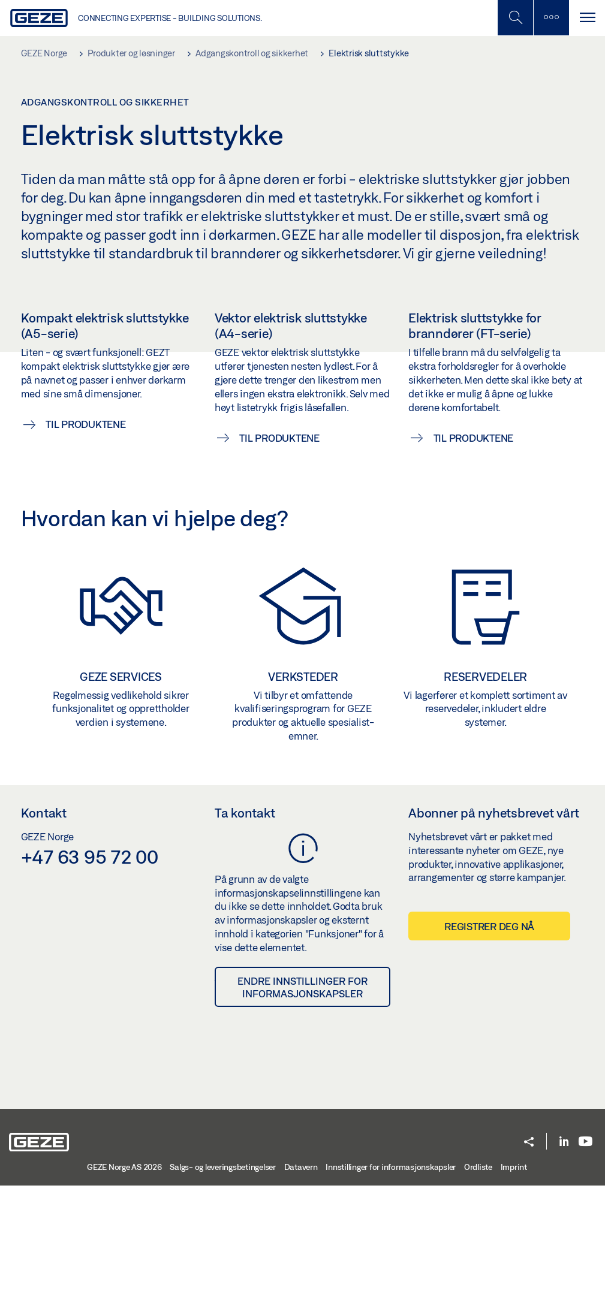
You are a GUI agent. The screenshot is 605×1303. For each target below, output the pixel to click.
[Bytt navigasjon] (587, 17)
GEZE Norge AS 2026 (124, 1284)
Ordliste (478, 1284)
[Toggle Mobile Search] (515, 17)
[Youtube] (585, 1259)
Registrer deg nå (489, 1043)
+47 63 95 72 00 (89, 973)
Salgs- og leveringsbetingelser (223, 1284)
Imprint (514, 1284)
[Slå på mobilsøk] (551, 17)
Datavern (301, 1284)
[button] (529, 1260)
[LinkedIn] (564, 1259)
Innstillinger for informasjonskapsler (391, 1284)
